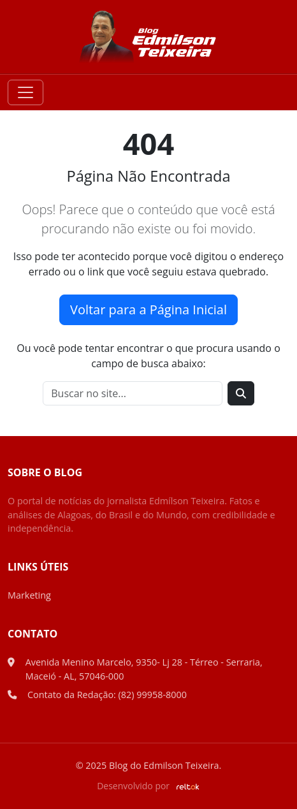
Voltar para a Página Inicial (148, 309)
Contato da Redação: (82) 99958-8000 (107, 695)
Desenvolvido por (148, 786)
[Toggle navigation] (25, 92)
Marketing (29, 595)
